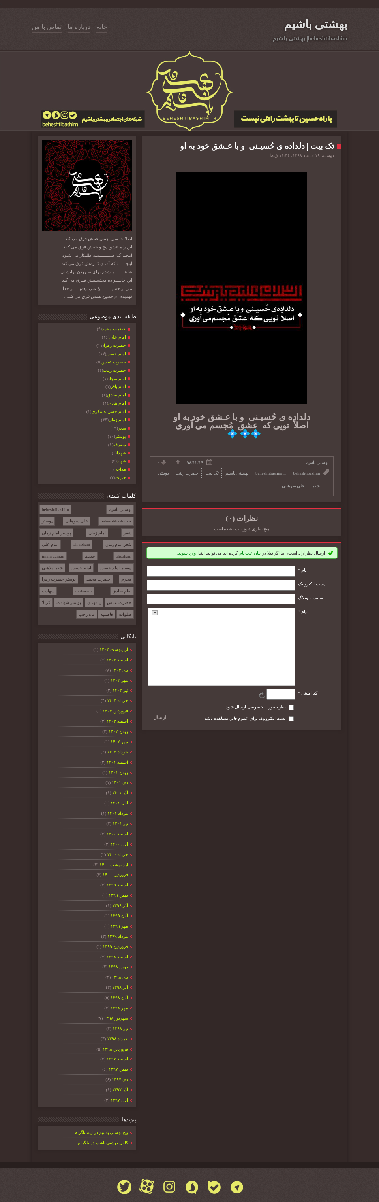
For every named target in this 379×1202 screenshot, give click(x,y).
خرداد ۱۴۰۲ (117, 752)
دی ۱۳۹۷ (119, 1079)
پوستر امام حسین (116, 567)
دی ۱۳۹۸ (119, 977)
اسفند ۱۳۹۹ (117, 884)
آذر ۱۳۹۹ (119, 905)
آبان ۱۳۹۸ (119, 997)
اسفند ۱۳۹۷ (117, 1058)
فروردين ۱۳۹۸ (115, 1049)
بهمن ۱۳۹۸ (118, 966)
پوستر (47, 521)
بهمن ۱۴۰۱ (118, 772)
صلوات (125, 614)
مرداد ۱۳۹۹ (117, 936)
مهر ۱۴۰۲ (119, 741)
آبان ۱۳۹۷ (119, 1100)
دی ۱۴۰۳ (119, 670)
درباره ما (79, 26)
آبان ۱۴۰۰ (119, 844)
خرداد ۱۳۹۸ (117, 1038)
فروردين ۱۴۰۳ (115, 710)
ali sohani (81, 544)
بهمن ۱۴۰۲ (118, 731)
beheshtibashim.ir (116, 521)
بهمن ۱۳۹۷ (118, 1069)
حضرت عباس (119, 602)
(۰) (230, 518)
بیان (257, 553)
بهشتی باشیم (316, 23)
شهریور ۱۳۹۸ (115, 1018)
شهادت (48, 591)
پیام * (303, 611)
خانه (101, 26)
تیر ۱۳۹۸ (120, 1028)
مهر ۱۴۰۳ (119, 680)
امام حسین (81, 567)
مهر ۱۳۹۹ (119, 926)
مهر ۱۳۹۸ (119, 1007)
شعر (127, 532)
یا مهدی (94, 602)
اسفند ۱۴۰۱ (117, 762)
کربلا (46, 602)
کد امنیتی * (307, 693)
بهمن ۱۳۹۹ (118, 895)
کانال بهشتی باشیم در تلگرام (103, 1142)
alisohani (123, 556)
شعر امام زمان (118, 544)
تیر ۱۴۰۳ (120, 690)
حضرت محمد (98, 579)
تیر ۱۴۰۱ (120, 823)
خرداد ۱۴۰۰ (117, 854)
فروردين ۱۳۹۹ (115, 946)
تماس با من (47, 26)
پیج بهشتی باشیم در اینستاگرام (101, 1132)
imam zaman (53, 556)
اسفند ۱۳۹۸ (117, 956)
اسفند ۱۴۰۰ (117, 833)
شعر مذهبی (52, 567)
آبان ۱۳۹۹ (119, 915)
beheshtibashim (55, 509)
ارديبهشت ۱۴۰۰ (113, 864)
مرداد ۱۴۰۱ (117, 813)
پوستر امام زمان (56, 532)
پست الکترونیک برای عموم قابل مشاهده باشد (245, 718)
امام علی (50, 544)
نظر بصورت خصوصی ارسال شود (256, 706)
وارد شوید (187, 553)
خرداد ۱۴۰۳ (117, 700)
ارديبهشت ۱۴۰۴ (113, 649)
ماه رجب (87, 614)
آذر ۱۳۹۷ (119, 1089)
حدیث (89, 556)
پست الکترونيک (311, 583)
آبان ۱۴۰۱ (119, 803)
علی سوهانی (76, 521)
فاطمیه (106, 614)
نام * (302, 570)
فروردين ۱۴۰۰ (115, 874)
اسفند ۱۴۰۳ (117, 659)
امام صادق (122, 591)
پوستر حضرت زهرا (59, 579)
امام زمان (97, 532)
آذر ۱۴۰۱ (119, 792)
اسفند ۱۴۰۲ (117, 721)
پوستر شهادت (68, 602)
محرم (126, 579)
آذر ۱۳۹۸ (119, 987)
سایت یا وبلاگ (310, 597)
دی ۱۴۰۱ (119, 782)
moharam (83, 591)
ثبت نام (245, 553)
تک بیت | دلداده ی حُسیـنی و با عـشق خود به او (257, 146)
